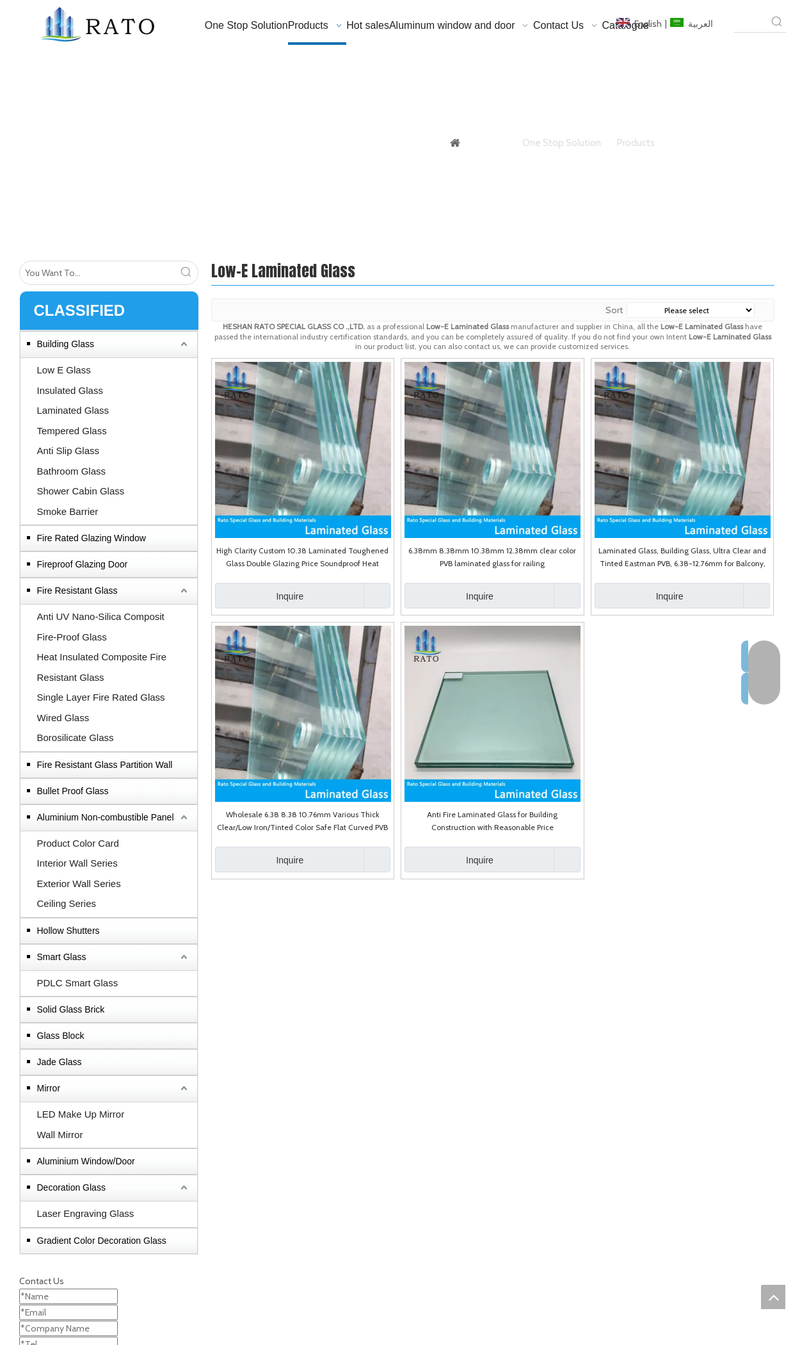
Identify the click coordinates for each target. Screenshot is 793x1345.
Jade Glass (59, 1062)
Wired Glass (63, 717)
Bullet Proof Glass (73, 791)
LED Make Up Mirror (81, 1114)
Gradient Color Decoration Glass (101, 1240)
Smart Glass (61, 957)
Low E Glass (64, 369)
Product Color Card (78, 843)
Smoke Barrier (68, 511)
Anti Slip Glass (68, 450)
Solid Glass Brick (71, 1009)
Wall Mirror (60, 1134)
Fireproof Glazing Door (82, 564)
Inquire (259, 595)
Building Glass (66, 344)
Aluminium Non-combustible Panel (105, 817)
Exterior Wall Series (79, 883)
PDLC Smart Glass (77, 982)
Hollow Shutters (68, 930)
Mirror (49, 1088)
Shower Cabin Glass (81, 490)
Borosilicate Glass (75, 737)
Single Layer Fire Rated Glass (101, 697)
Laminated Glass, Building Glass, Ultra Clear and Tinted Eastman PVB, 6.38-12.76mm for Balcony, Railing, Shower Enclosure (682, 558)
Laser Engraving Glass (85, 1213)
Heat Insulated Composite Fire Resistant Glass (102, 667)
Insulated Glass (70, 390)
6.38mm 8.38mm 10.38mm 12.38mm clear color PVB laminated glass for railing (492, 557)
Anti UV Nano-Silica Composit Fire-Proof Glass (100, 626)
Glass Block (60, 1036)
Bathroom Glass (71, 471)
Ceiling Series (67, 903)
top (773, 1297)
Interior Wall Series (77, 863)
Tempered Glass (72, 430)
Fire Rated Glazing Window (91, 538)
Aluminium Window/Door (86, 1161)
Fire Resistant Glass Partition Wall (105, 765)
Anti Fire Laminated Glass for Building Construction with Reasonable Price (492, 821)
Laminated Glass (73, 410)
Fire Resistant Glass (77, 590)
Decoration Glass (71, 1187)
